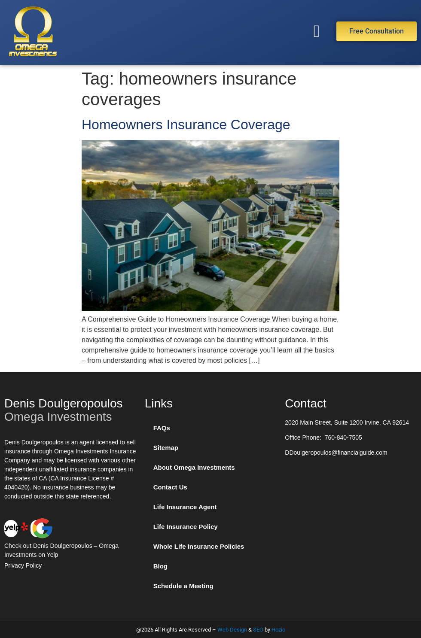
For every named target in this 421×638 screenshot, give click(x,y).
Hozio (278, 629)
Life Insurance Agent (185, 506)
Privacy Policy (23, 565)
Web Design (232, 629)
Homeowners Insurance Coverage (186, 124)
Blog (160, 566)
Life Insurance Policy (185, 526)
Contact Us (170, 487)
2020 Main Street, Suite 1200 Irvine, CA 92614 (347, 422)
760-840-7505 (343, 437)
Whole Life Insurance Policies (198, 546)
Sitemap (165, 447)
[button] (316, 31)
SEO (258, 629)
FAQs (161, 427)
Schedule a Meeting (183, 585)
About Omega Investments (194, 467)
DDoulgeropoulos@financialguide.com (336, 452)
